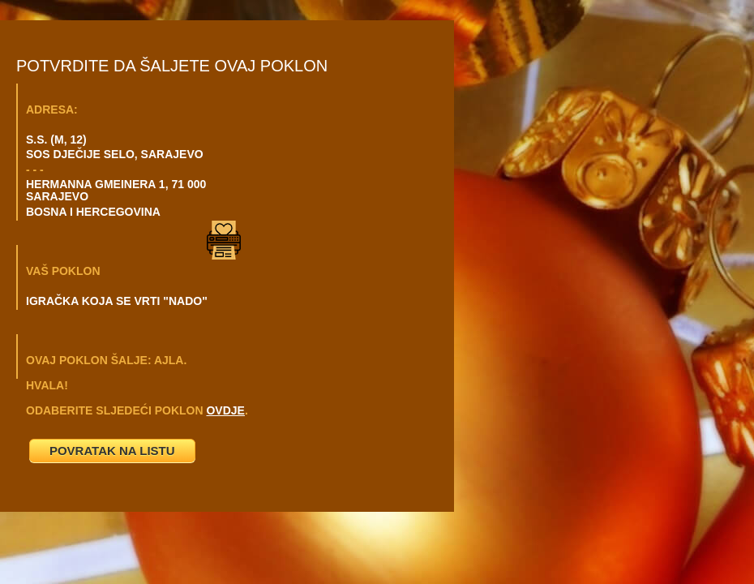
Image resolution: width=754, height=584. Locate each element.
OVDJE (225, 410)
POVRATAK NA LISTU (112, 450)
